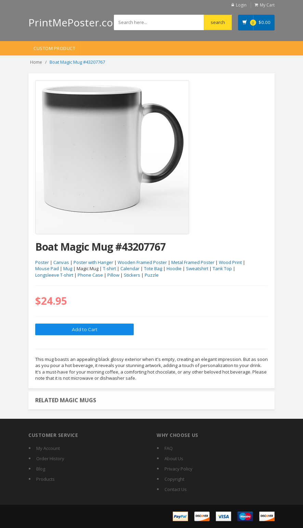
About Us (173, 458)
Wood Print (230, 262)
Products (45, 479)
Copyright (174, 479)
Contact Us (175, 489)
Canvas (61, 262)
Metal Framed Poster (192, 262)
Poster (42, 262)
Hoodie (174, 268)
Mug (67, 268)
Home (36, 62)
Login (241, 5)
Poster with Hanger (93, 262)
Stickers (132, 275)
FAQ (168, 448)
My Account (48, 448)
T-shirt (109, 268)
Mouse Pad (47, 268)
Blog (40, 469)
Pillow (113, 275)
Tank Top (222, 268)
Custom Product (54, 48)
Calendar (130, 268)
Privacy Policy (178, 469)
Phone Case (90, 275)
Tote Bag (153, 268)
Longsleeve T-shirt (54, 275)
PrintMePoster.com (75, 22)
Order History (50, 458)
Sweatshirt (197, 268)
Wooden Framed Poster (142, 262)
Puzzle (152, 275)
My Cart (267, 5)
